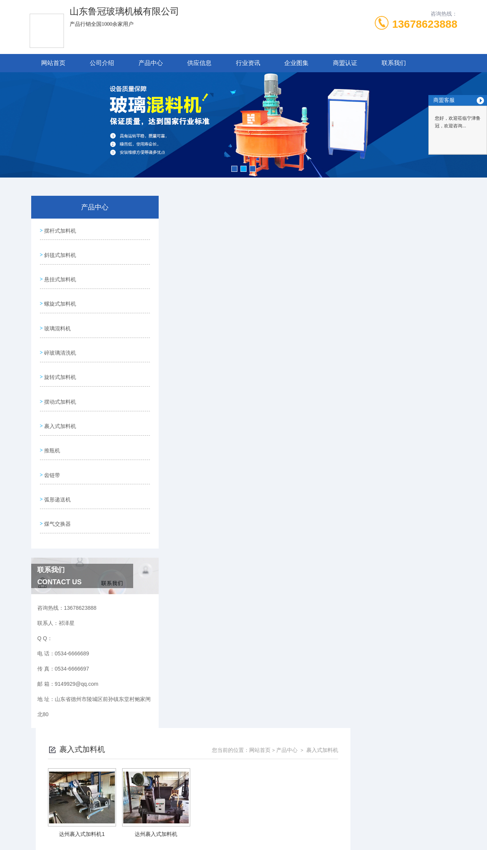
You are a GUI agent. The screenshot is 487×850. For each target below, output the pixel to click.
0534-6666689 (186, 722)
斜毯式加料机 (59, 251)
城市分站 (35, 807)
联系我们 (394, 63)
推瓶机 (51, 424)
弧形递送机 (56, 468)
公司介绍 (102, 63)
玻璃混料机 (56, 316)
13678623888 (424, 24)
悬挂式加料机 (59, 273)
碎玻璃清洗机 (59, 338)
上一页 (278, 328)
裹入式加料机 (59, 403)
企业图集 (296, 63)
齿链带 (51, 446)
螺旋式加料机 (59, 294)
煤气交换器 (56, 489)
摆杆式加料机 (59, 229)
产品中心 (150, 63)
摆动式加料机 (59, 381)
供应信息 (199, 63)
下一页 (322, 328)
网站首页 (53, 63)
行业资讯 (248, 63)
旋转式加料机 (59, 359)
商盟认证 (345, 63)
